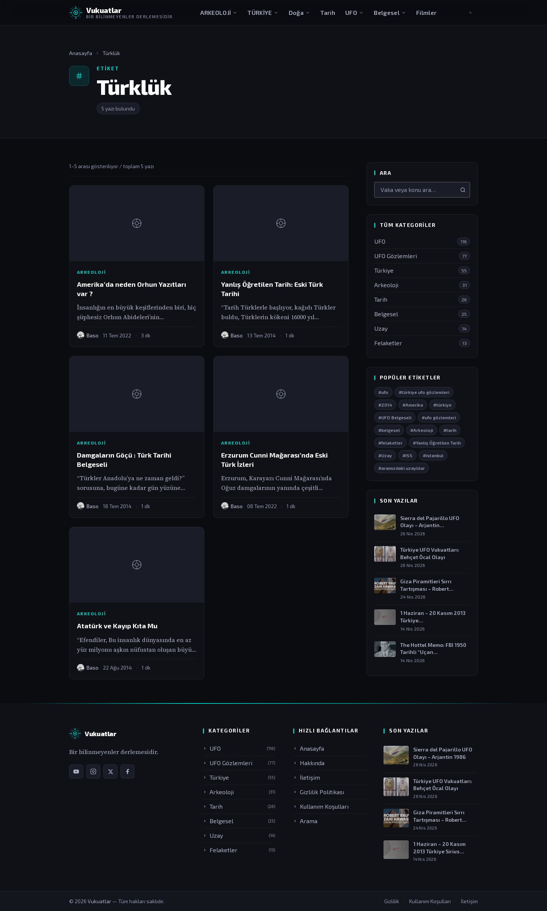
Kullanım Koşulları (321, 806)
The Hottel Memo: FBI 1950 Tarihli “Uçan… (433, 648)
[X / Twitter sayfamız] (110, 771)
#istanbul (433, 455)
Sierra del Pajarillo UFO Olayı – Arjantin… (429, 522)
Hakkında (308, 762)
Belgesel (390, 12)
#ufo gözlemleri (439, 417)
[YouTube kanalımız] (76, 771)
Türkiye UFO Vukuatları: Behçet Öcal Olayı (429, 553)
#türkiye (442, 404)
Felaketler (239, 849)
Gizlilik (391, 901)
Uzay (239, 835)
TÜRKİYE (262, 12)
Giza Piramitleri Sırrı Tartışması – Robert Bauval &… (439, 816)
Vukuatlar (100, 901)
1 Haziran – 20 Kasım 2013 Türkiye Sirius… (439, 847)
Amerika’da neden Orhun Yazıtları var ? (131, 288)
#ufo (383, 392)
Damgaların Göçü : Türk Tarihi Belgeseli (124, 459)
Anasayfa (80, 53)
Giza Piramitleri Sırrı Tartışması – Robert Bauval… (425, 585)
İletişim (306, 777)
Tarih (327, 12)
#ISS (407, 455)
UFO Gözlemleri (239, 762)
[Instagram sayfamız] (93, 771)
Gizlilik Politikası (318, 791)
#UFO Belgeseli (394, 417)
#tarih (449, 430)
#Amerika (412, 404)
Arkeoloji (91, 272)
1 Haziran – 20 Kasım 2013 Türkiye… (433, 616)
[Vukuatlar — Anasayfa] (92, 734)
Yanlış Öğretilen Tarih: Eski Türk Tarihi (272, 288)
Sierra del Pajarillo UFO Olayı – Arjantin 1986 (442, 753)
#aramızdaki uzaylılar (401, 468)
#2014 (385, 404)
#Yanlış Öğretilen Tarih (437, 442)
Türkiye (239, 777)
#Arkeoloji (421, 430)
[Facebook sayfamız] (127, 771)
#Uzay (385, 455)
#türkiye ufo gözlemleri (424, 392)
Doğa (299, 12)
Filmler (426, 12)
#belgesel (389, 430)
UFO (354, 12)
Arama (305, 820)
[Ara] (463, 190)
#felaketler (390, 442)
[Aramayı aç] (470, 12)
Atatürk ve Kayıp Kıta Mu (117, 626)
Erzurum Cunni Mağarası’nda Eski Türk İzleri (274, 459)
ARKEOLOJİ (218, 12)
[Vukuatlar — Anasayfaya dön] (121, 12)
